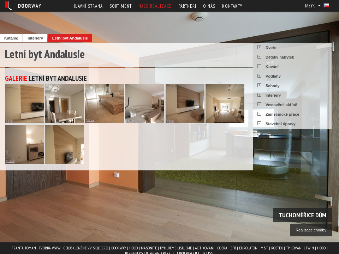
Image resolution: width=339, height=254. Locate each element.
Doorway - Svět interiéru (23, 6)
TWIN (310, 247)
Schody (273, 86)
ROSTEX (277, 247)
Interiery (35, 38)
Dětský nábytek (280, 57)
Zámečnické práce (282, 114)
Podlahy (273, 76)
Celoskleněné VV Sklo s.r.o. (86, 247)
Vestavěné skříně (281, 105)
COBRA (222, 247)
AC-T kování (204, 247)
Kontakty (232, 6)
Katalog (11, 38)
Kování (272, 67)
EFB (233, 247)
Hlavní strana (87, 6)
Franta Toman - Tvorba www (36, 247)
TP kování (294, 247)
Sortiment (120, 6)
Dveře (271, 48)
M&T (264, 247)
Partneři (187, 6)
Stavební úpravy (281, 124)
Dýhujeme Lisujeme (176, 247)
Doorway (118, 247)
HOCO (133, 247)
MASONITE (149, 247)
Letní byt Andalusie (70, 38)
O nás (209, 6)
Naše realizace (155, 6)
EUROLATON (248, 247)
